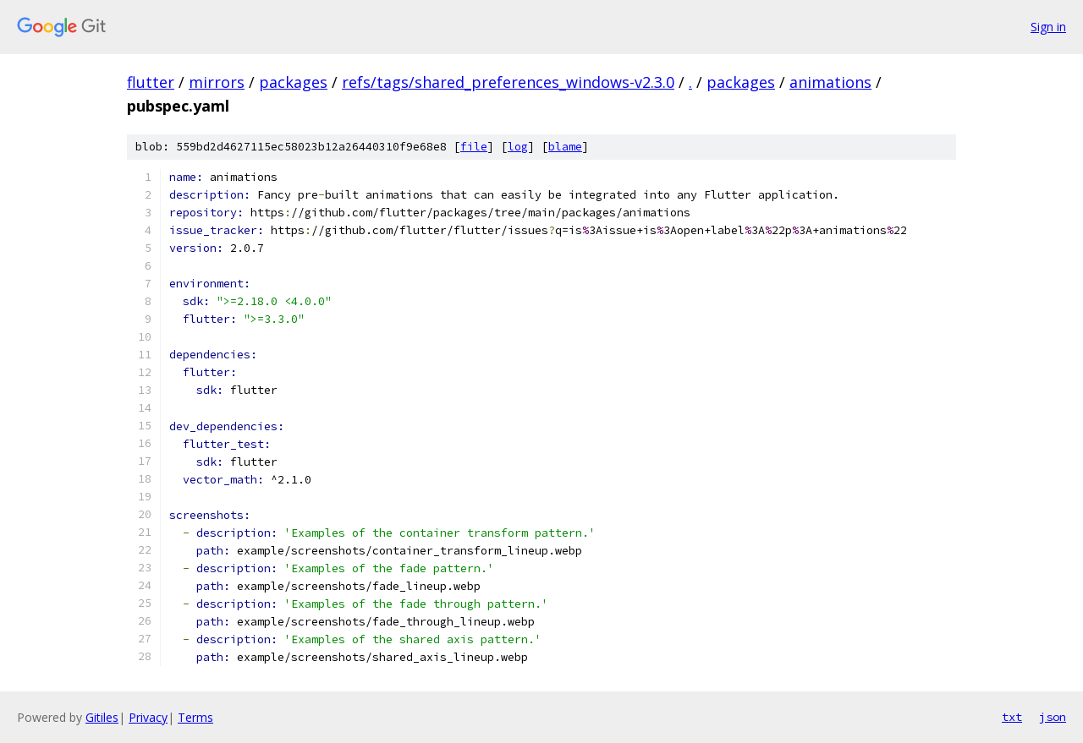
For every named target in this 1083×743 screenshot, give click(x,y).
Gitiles (101, 717)
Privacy (148, 717)
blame (565, 146)
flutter (150, 82)
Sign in (1048, 27)
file (473, 146)
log (518, 146)
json (1052, 716)
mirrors (217, 82)
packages (293, 82)
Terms (195, 717)
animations (830, 82)
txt (1012, 716)
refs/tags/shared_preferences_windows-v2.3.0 (508, 82)
